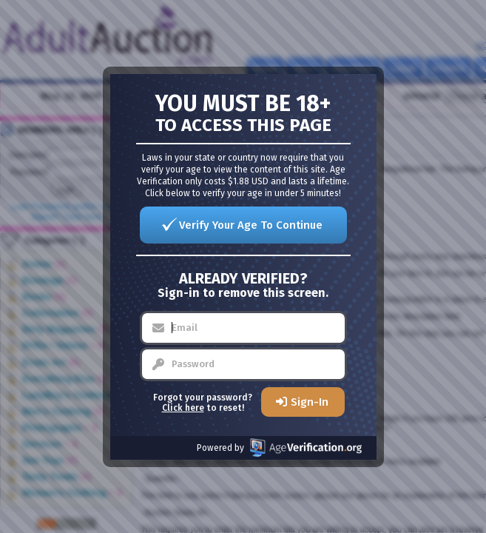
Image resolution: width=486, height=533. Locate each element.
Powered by (279, 447)
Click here (183, 408)
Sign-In (309, 402)
